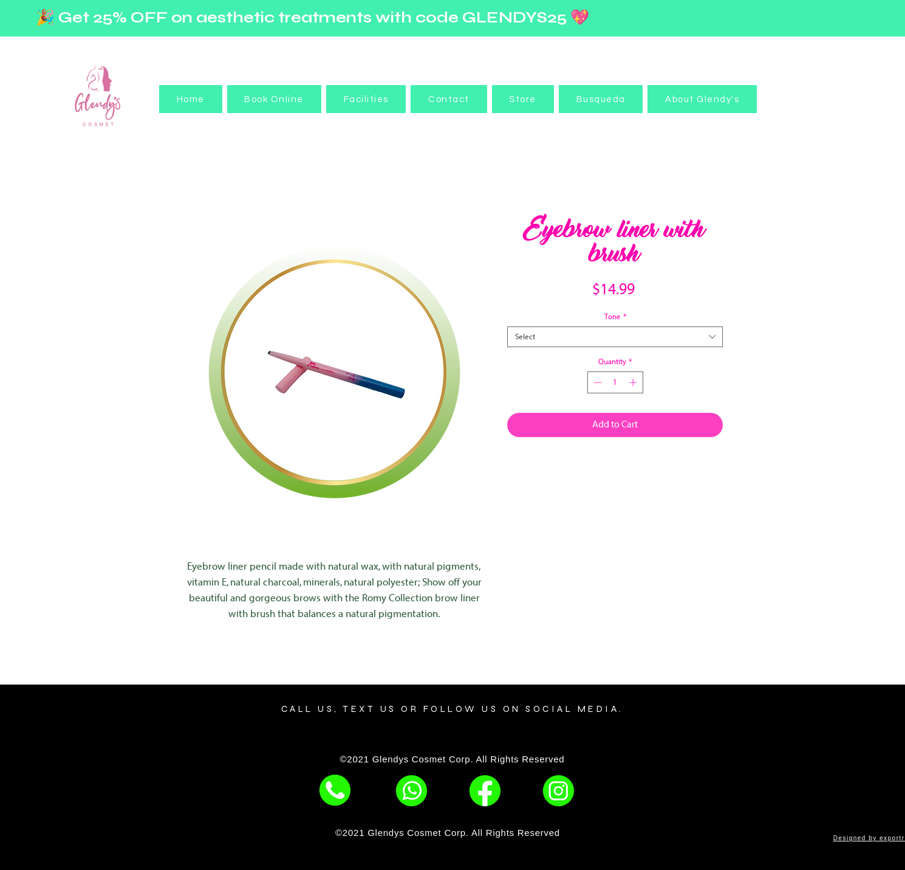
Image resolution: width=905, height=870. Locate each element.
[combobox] (615, 336)
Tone (615, 316)
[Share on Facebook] (580, 471)
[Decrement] (596, 382)
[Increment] (634, 382)
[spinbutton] (615, 382)
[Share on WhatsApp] (627, 471)
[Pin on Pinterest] (603, 471)
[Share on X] (650, 471)
